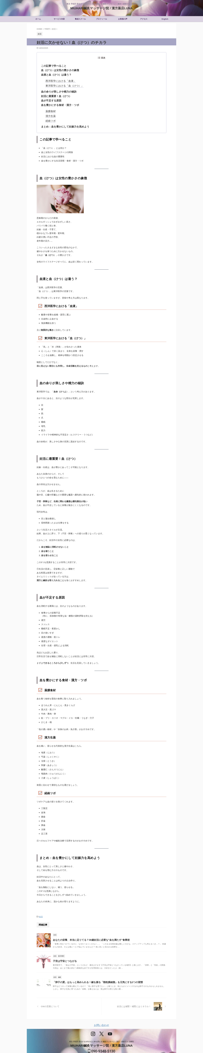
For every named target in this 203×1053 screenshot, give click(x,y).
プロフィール (101, 19)
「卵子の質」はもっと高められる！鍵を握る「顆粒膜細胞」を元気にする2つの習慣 (95, 975)
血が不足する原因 (50, 97)
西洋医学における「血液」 (58, 79)
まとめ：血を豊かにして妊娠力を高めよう (62, 120)
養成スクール (80, 19)
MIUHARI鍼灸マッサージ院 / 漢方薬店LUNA (101, 8)
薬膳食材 (50, 107)
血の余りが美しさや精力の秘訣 (57, 89)
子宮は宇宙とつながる (64, 954)
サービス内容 (59, 19)
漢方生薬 (50, 111)
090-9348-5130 (101, 1044)
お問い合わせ (101, 1018)
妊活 (41, 910)
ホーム (38, 19)
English (165, 19)
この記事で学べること (52, 65)
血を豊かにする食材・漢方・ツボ (58, 101)
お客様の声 (122, 19)
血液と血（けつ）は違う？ (54, 73)
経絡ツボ (50, 115)
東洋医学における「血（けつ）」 (61, 83)
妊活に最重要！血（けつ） (54, 93)
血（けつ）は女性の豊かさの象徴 (58, 69)
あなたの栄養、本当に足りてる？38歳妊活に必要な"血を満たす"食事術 (89, 933)
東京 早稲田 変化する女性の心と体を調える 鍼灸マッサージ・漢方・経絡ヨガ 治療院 (101, 1034)
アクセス (143, 19)
